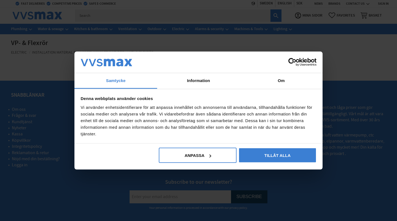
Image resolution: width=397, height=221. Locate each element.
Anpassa (197, 155)
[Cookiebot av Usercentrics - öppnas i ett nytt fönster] (292, 62)
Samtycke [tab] (116, 80)
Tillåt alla (277, 155)
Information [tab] (198, 80)
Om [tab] (281, 80)
